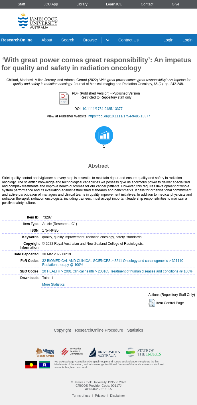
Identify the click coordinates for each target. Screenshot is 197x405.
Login (168, 40)
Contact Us (128, 40)
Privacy (100, 395)
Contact (147, 4)
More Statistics (53, 284)
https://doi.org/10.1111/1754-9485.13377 (119, 116)
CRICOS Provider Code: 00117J (98, 385)
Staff (21, 4)
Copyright (62, 330)
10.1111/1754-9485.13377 (102, 109)
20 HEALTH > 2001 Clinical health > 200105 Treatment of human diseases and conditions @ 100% (117, 271)
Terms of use (81, 395)
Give (175, 4)
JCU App (51, 4)
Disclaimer (117, 395)
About (47, 40)
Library (82, 4)
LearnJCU (114, 4)
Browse (90, 40)
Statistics (135, 330)
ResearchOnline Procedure (99, 330)
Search (67, 40)
